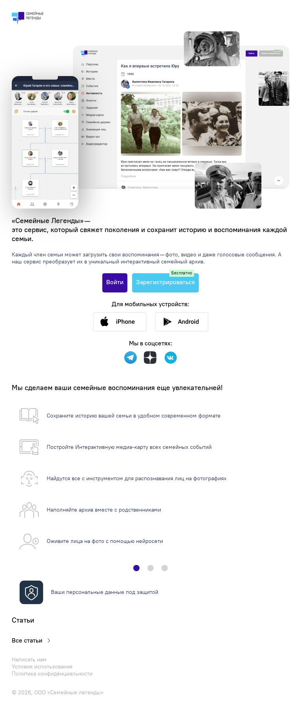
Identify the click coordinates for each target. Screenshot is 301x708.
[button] (136, 568)
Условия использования (42, 666)
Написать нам (29, 659)
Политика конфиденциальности (52, 673)
